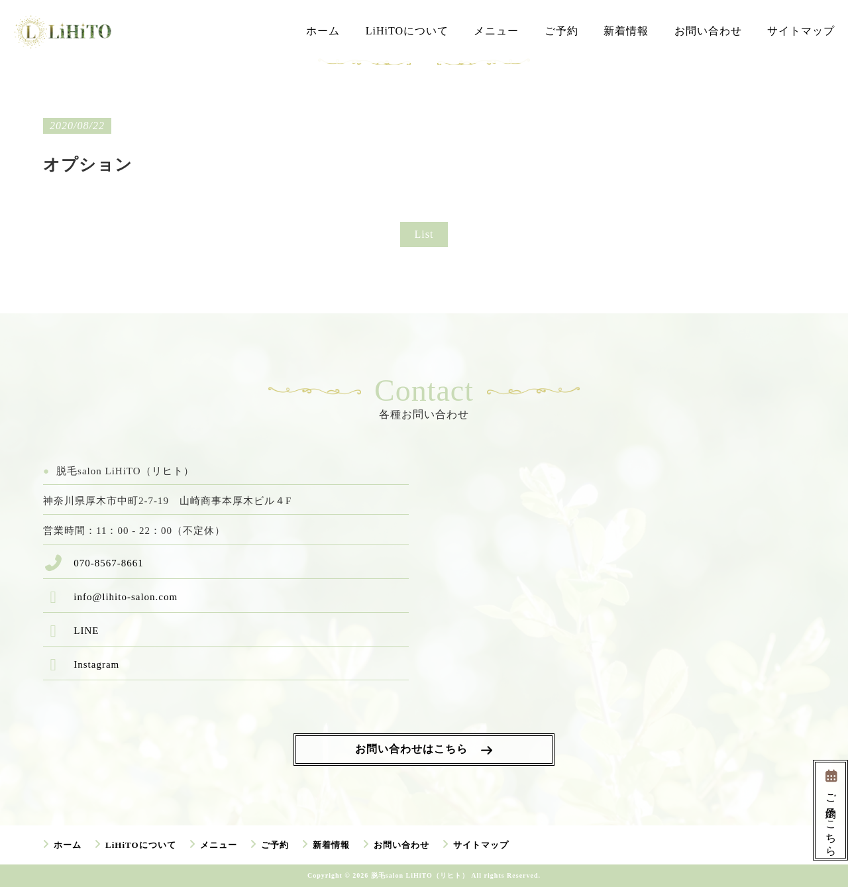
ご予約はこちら (829, 810)
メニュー (496, 30)
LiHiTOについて (407, 30)
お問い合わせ (708, 30)
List (424, 234)
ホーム (323, 30)
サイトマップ (801, 30)
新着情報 (626, 30)
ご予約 (561, 30)
